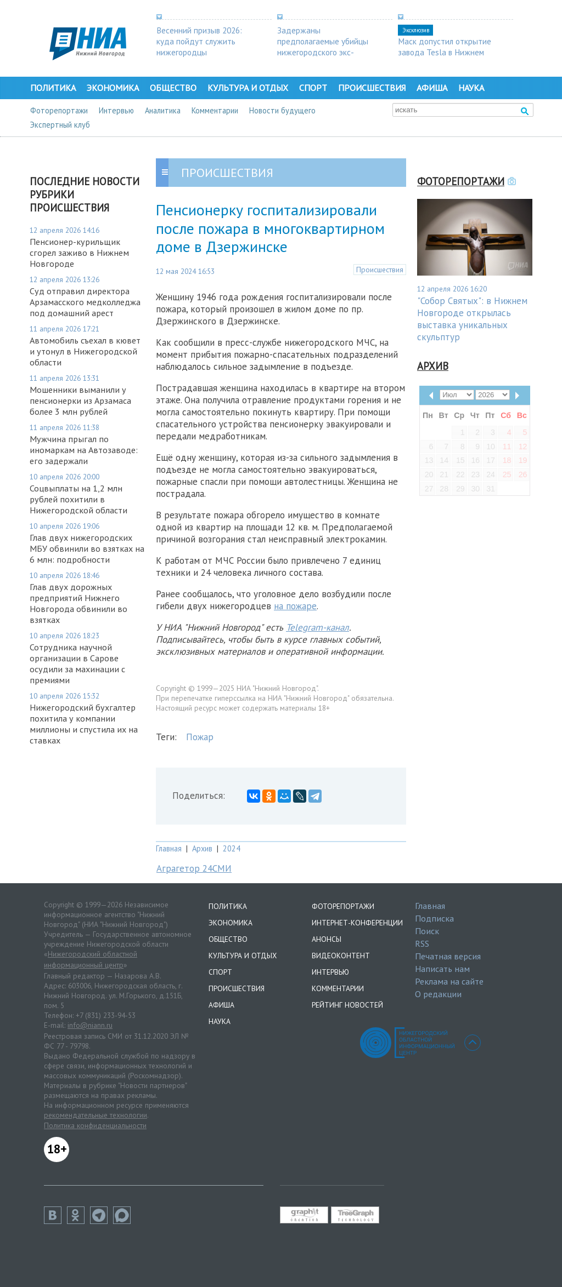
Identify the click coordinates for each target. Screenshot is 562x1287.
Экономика (113, 87)
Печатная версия (448, 956)
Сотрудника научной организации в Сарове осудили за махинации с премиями (77, 663)
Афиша (432, 87)
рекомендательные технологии (95, 1115)
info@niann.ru (90, 1025)
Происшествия (372, 87)
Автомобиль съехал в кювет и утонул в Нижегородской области (85, 351)
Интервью (116, 110)
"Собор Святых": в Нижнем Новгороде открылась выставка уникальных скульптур (472, 319)
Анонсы (326, 939)
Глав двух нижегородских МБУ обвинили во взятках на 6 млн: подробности (87, 548)
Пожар (199, 737)
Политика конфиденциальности (95, 1125)
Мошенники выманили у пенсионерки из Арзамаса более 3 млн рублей (80, 400)
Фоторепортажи (59, 110)
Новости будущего (282, 110)
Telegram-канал (317, 627)
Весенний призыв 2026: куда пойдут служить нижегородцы (199, 41)
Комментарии (215, 110)
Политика (53, 87)
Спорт (313, 87)
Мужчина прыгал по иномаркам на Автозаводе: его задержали (84, 449)
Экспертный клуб (60, 124)
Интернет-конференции (357, 923)
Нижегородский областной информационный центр (90, 959)
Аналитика (163, 110)
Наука (471, 87)
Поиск (427, 930)
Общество (173, 87)
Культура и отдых (247, 87)
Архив (202, 848)
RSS (422, 943)
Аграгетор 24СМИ (194, 868)
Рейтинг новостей (347, 1005)
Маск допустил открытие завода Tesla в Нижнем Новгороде (444, 52)
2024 (231, 848)
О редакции (438, 993)
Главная (169, 848)
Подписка (434, 918)
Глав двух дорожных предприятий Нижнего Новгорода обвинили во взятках (78, 603)
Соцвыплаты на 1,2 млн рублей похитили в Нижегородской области (78, 499)
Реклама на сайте (449, 981)
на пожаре (295, 606)
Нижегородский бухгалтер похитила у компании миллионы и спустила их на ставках (84, 724)
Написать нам (442, 968)
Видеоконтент (341, 955)
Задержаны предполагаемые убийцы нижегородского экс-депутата (322, 46)
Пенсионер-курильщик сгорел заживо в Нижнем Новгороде (79, 252)
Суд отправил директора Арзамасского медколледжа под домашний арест (85, 301)
